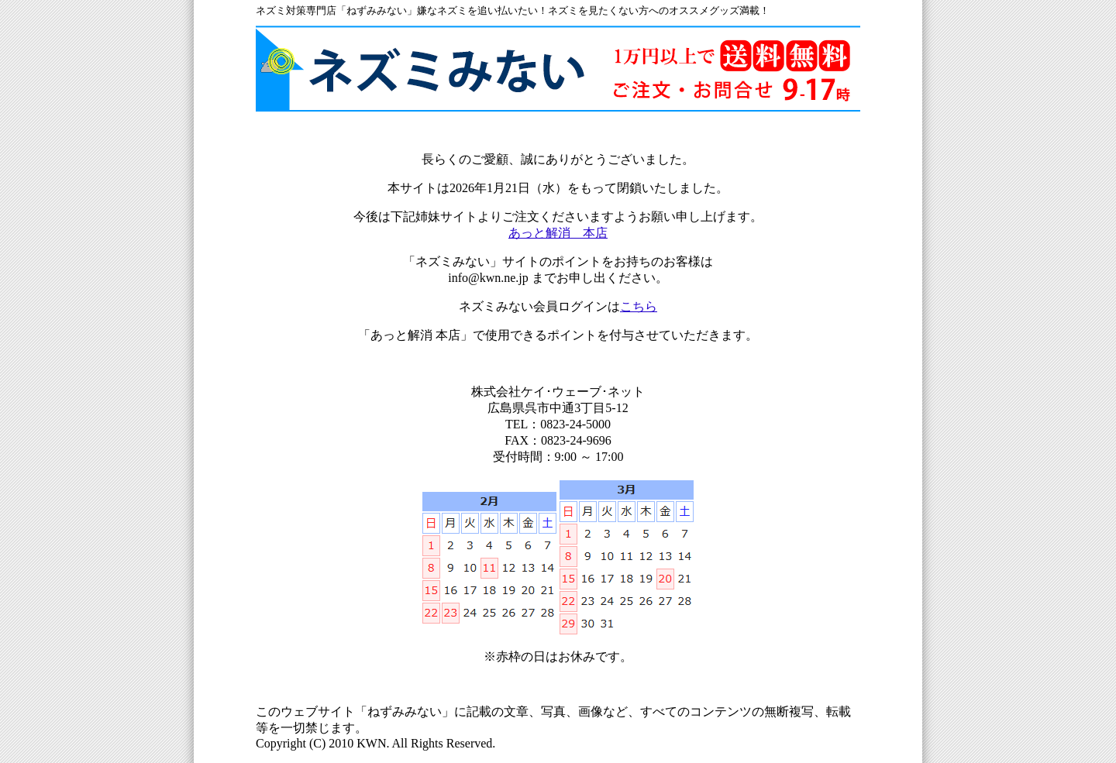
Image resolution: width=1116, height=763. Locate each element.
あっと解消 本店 (558, 232)
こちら (638, 306)
